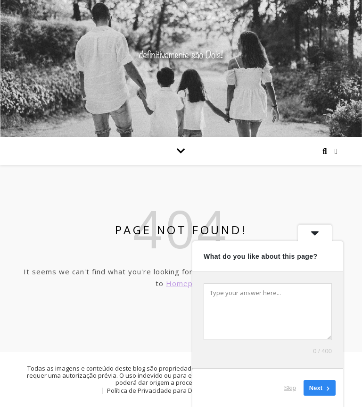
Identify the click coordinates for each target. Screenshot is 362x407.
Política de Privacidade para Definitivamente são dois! (184, 390)
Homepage (186, 283)
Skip (290, 387)
